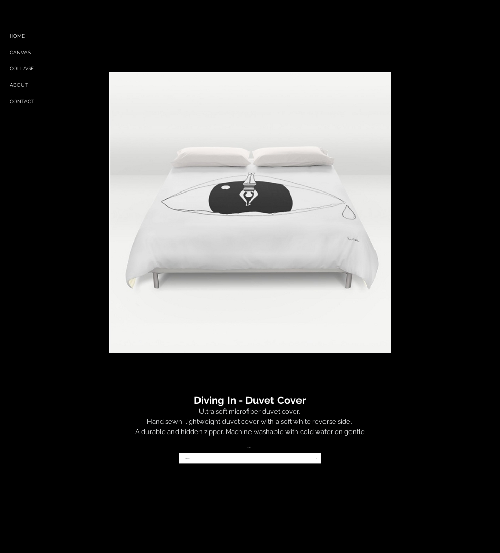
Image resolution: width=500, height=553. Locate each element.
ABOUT (19, 85)
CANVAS (20, 52)
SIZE (250, 448)
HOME (17, 36)
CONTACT (22, 101)
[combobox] (250, 458)
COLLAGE (22, 68)
